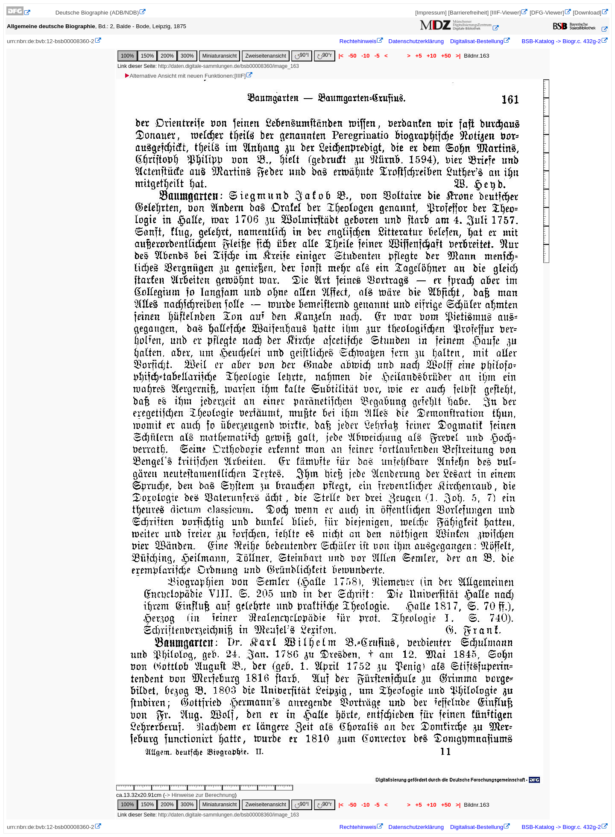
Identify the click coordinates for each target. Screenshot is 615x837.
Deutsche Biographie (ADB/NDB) (97, 12)
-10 (365, 55)
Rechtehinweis (358, 41)
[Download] (587, 12)
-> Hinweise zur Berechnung (200, 795)
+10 (431, 55)
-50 (352, 55)
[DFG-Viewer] (547, 12)
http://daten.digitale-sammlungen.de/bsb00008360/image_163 (228, 66)
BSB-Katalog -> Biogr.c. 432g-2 (560, 41)
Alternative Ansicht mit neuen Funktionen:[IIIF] (185, 76)
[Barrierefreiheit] (468, 12)
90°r (324, 55)
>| (458, 55)
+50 (445, 55)
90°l (302, 55)
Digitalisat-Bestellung (476, 41)
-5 (377, 55)
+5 (419, 55)
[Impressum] (430, 12)
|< (341, 55)
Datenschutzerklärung (416, 41)
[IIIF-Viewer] (505, 12)
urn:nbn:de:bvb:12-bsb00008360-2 (50, 41)
